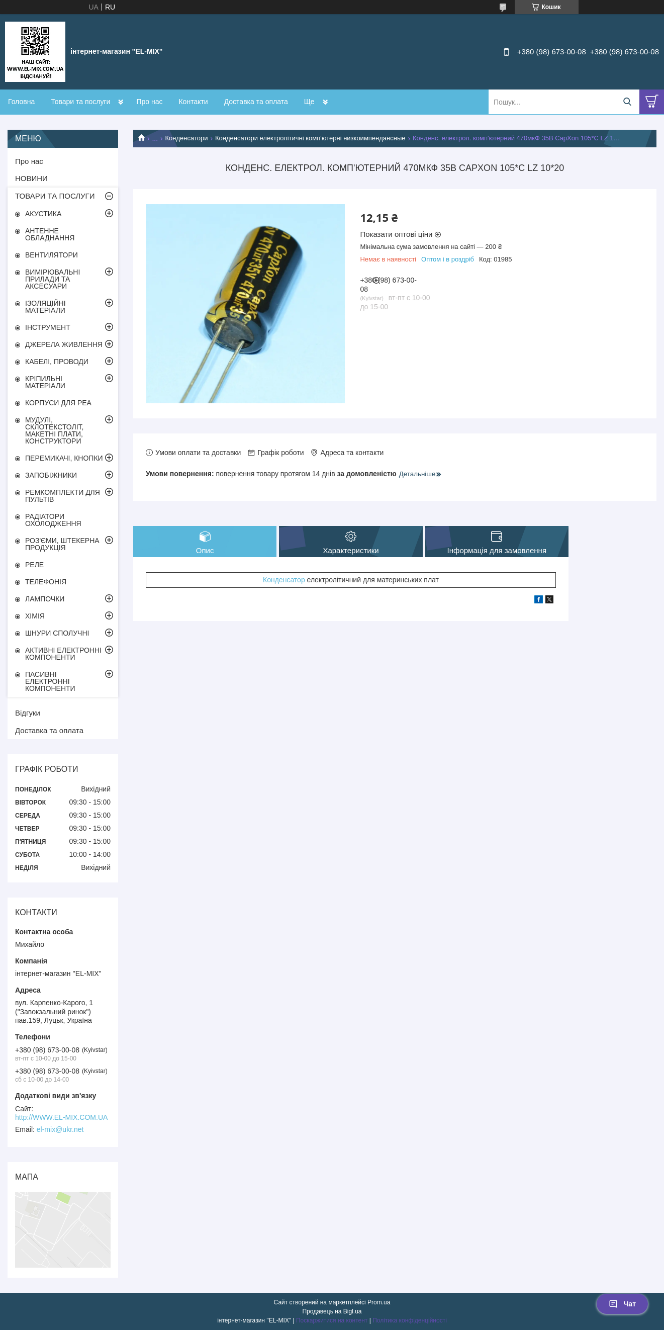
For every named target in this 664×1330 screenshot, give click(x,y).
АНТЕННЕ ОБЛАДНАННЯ (49, 234)
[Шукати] (627, 102)
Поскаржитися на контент (331, 1320)
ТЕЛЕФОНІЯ (45, 582)
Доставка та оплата (256, 102)
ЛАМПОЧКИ (44, 599)
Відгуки (27, 712)
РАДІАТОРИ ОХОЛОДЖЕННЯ (53, 519)
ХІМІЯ (35, 616)
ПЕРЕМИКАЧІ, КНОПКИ (64, 458)
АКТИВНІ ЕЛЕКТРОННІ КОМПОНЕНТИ (63, 653)
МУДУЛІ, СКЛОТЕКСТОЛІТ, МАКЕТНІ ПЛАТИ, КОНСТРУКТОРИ (54, 430)
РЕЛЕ (34, 565)
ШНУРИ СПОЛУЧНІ (57, 633)
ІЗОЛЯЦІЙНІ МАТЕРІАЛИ (45, 306)
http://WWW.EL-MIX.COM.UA (61, 1117)
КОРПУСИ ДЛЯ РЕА (58, 403)
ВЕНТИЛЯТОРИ (51, 255)
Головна (21, 102)
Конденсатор (284, 580)
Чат (622, 1303)
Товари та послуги (80, 102)
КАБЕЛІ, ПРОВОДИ (56, 362)
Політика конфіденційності (409, 1320)
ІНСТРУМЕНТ (47, 327)
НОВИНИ (31, 178)
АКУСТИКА (43, 214)
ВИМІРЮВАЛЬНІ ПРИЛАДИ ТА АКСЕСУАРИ (52, 279)
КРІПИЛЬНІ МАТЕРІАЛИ (45, 382)
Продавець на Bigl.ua (331, 1311)
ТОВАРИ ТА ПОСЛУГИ (55, 196)
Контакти (193, 102)
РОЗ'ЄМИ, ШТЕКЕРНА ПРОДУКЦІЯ (62, 544)
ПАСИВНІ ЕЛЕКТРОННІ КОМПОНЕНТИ (50, 681)
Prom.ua (378, 1302)
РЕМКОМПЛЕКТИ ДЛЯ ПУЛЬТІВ (62, 495)
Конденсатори (186, 138)
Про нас (149, 102)
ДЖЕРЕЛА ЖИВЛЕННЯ (64, 344)
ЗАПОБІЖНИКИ (51, 475)
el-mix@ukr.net (60, 1129)
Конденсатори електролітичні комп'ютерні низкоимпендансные (310, 138)
